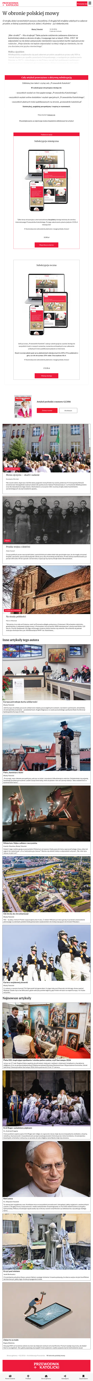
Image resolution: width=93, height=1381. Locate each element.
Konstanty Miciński (12, 479)
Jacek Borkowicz (9, 1274)
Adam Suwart (10, 551)
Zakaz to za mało (10, 1340)
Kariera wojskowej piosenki (15, 982)
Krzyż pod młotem (11, 1271)
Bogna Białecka (8, 1343)
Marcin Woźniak (11, 621)
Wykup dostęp (46, 376)
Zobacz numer (47, 410)
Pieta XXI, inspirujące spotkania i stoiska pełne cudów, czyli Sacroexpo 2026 (37, 1060)
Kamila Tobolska (9, 846)
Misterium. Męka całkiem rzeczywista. (20, 843)
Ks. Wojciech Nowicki (11, 1202)
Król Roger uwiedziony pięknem (17, 1128)
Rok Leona (8, 1198)
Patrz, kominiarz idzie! (13, 772)
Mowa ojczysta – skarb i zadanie (22, 475)
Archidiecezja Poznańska (36, 1355)
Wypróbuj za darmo (46, 245)
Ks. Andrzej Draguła (10, 1131)
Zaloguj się (51, 115)
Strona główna (12, 1355)
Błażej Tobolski (37, 29)
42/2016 (67, 402)
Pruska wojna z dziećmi (18, 546)
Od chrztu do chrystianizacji (16, 914)
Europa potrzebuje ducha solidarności (20, 702)
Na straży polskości (16, 616)
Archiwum (68, 410)
